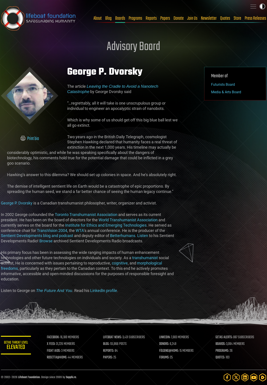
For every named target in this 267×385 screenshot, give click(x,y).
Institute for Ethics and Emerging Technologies (106, 225)
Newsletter (209, 18)
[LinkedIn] (244, 377)
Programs (135, 18)
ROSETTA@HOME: (58, 357)
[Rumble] (262, 377)
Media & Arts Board (226, 92)
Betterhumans (122, 235)
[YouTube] (253, 377)
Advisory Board (133, 46)
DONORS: (165, 344)
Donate (179, 18)
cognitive (120, 263)
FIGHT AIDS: (54, 351)
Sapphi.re (71, 377)
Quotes (225, 18)
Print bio (30, 138)
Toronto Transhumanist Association (86, 214)
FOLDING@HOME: (169, 351)
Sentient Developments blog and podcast (37, 235)
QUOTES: (220, 357)
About (97, 18)
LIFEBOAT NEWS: (113, 337)
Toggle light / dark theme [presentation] (262, 6)
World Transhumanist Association (128, 220)
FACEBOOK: (54, 337)
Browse (46, 241)
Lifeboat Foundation (29, 377)
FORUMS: (165, 357)
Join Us (192, 18)
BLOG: (107, 344)
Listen (142, 235)
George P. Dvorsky (16, 203)
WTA (80, 230)
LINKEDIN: (165, 337)
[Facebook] (227, 377)
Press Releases (255, 18)
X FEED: (52, 344)
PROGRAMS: (222, 351)
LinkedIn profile (103, 290)
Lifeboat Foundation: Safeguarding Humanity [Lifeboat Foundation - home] (38, 18)
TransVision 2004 (52, 230)
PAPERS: (108, 357)
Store (237, 18)
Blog (108, 18)
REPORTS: (109, 351)
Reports (151, 18)
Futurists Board (223, 84)
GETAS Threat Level (16, 346)
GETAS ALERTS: (224, 337)
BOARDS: (221, 344)
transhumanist (145, 257)
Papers (165, 18)
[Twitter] (236, 377)
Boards (120, 18)
